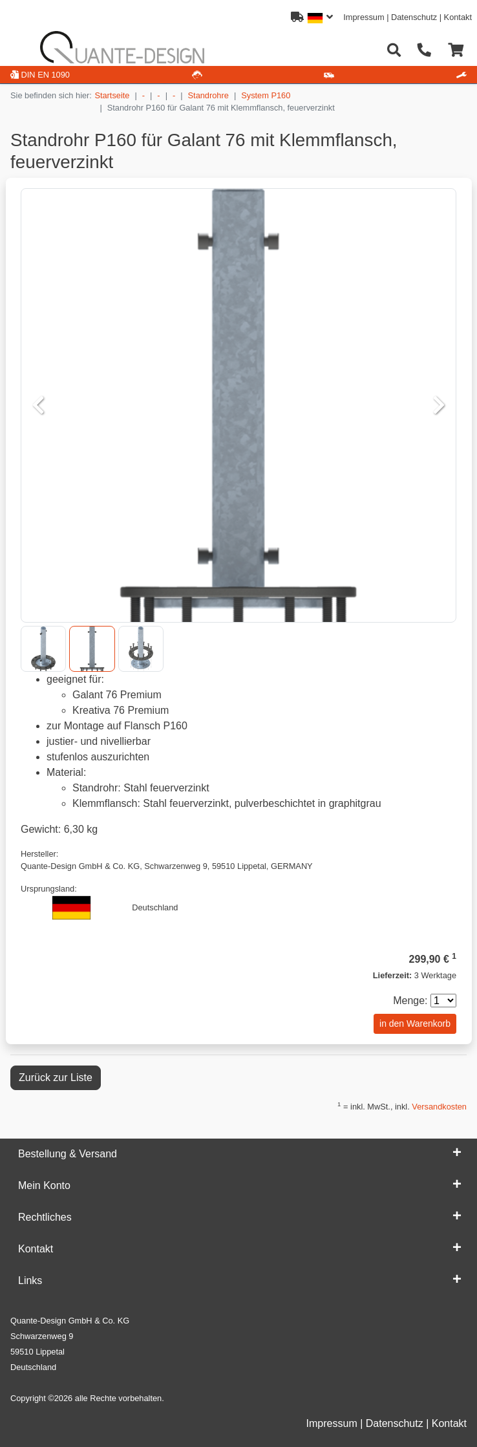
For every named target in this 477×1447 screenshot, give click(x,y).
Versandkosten (439, 1106)
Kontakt (458, 17)
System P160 (265, 95)
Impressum (363, 17)
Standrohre (208, 95)
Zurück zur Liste (55, 1077)
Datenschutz (414, 17)
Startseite (111, 95)
